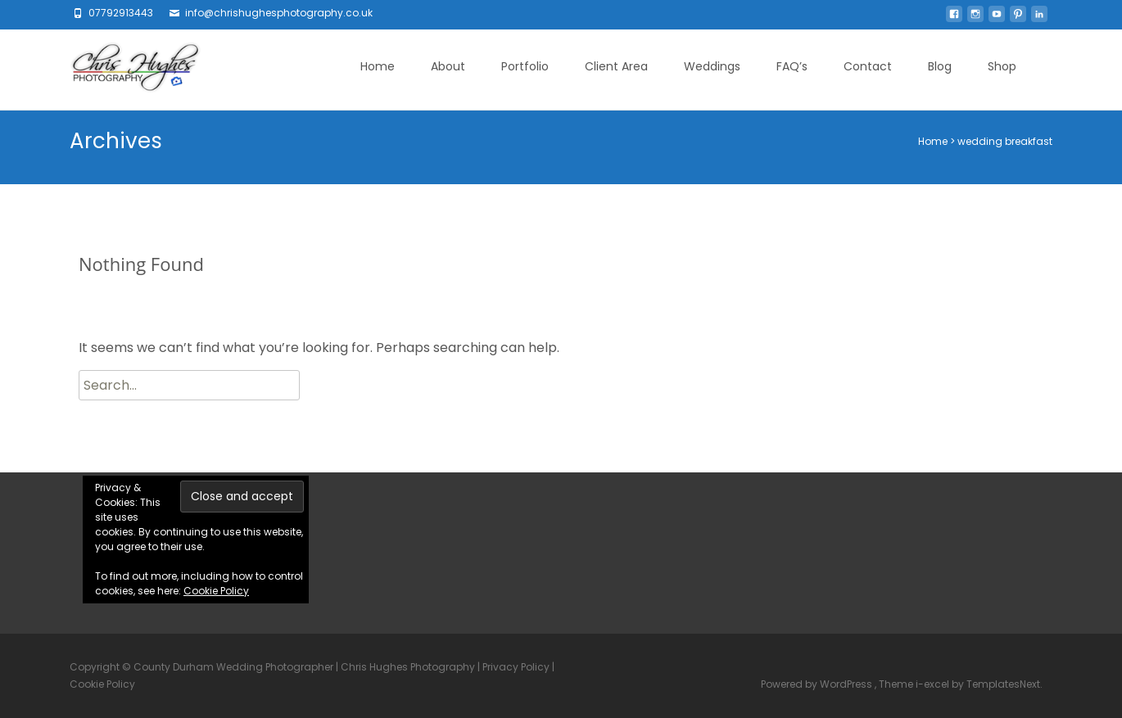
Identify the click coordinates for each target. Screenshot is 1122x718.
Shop (1002, 66)
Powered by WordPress (818, 684)
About (448, 66)
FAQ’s (792, 66)
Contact (868, 66)
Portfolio (525, 66)
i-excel (934, 684)
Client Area (616, 66)
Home (377, 66)
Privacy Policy (516, 667)
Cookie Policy (216, 591)
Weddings (712, 66)
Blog (940, 66)
